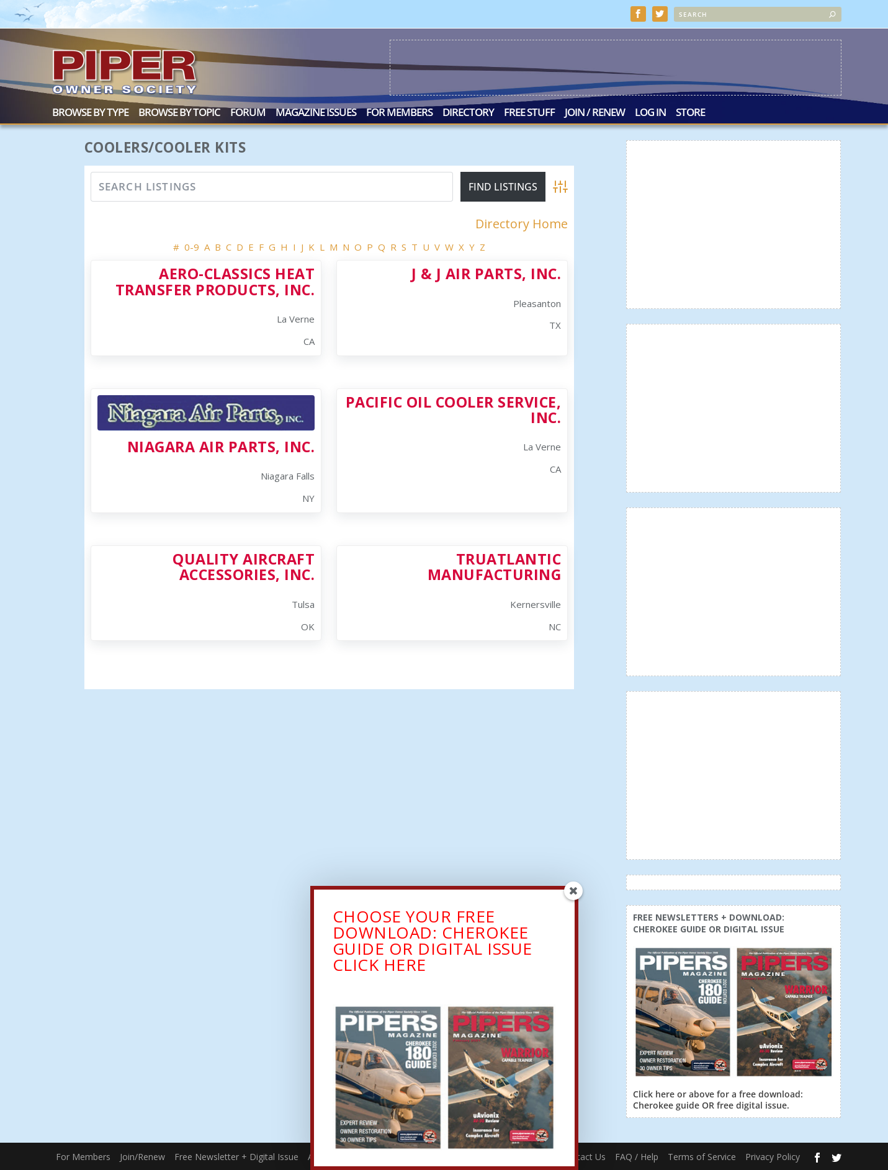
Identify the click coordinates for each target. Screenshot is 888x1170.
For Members (399, 113)
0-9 (191, 247)
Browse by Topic (179, 113)
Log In (650, 113)
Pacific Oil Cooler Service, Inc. (454, 409)
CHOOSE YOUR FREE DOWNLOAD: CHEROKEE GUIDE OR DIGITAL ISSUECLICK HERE (432, 944)
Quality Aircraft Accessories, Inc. (244, 566)
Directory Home (521, 224)
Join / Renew (595, 113)
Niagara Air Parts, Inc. (221, 447)
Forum (248, 113)
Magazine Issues (316, 113)
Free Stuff (529, 113)
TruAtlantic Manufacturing (495, 566)
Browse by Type (90, 113)
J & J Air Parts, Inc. (486, 274)
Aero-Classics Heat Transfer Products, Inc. (215, 281)
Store (690, 113)
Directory (468, 113)
